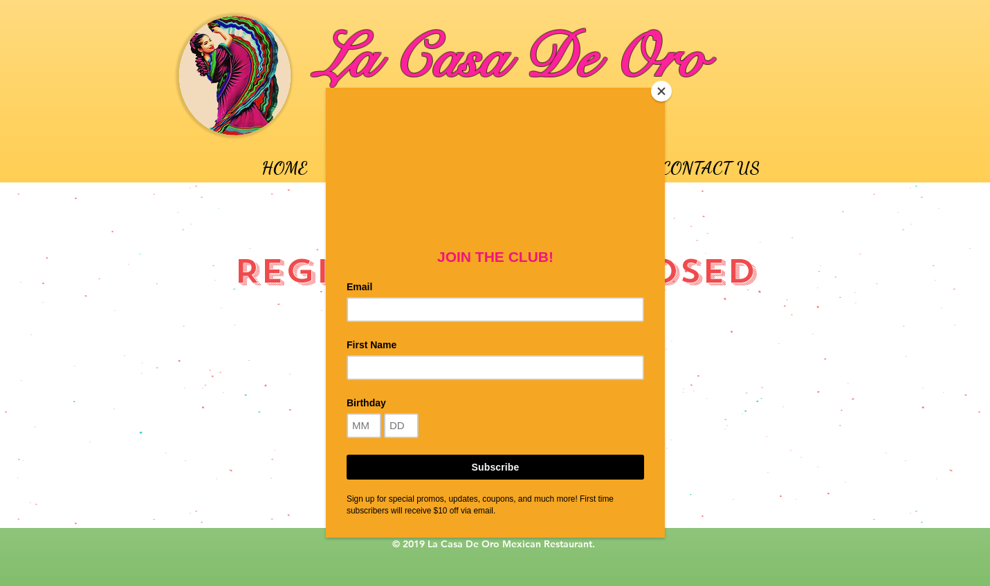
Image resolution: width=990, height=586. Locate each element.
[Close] (661, 91)
